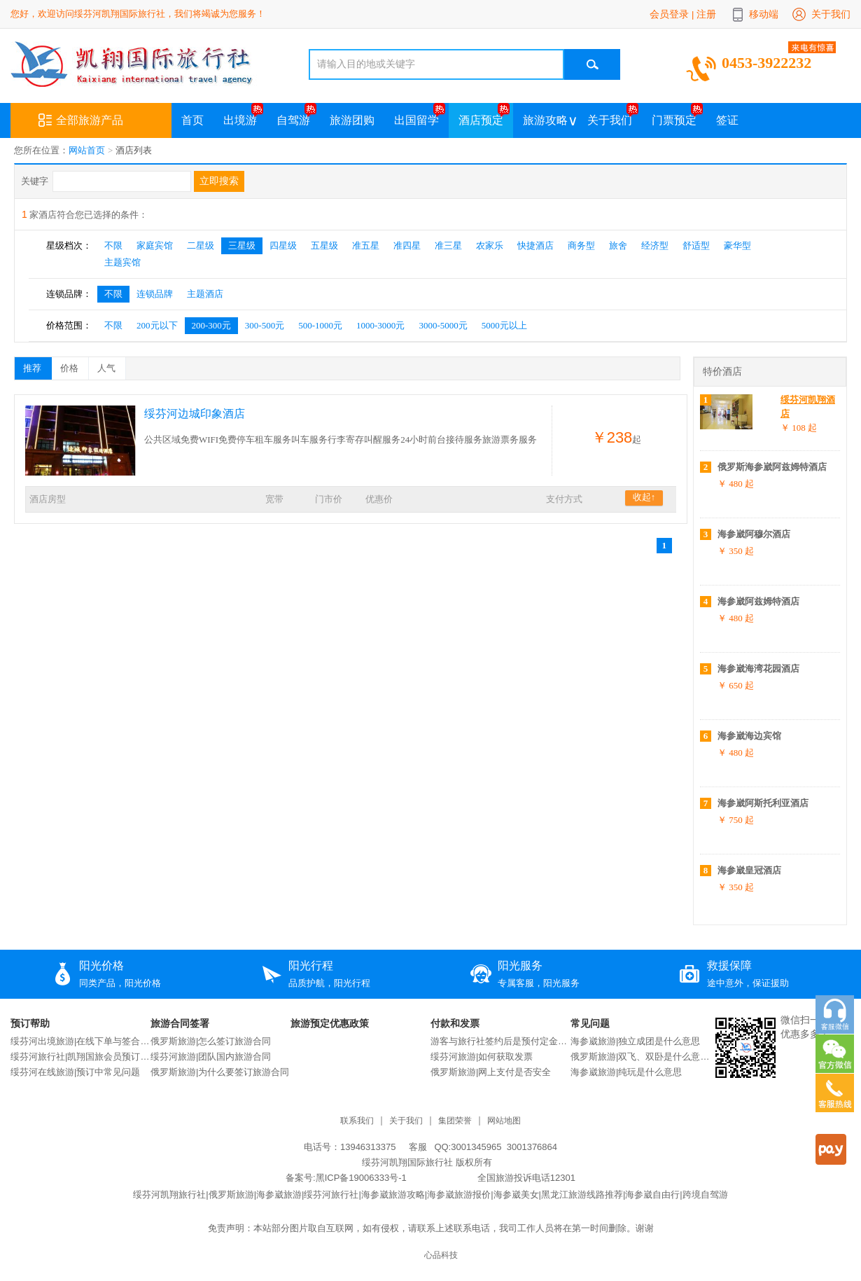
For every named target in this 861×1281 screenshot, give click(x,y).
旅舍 (618, 245)
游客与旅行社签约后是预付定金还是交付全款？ (500, 1041)
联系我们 (357, 1121)
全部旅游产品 (80, 120)
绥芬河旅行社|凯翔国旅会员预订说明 (80, 1056)
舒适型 (696, 245)
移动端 (763, 14)
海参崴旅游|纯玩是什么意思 (626, 1072)
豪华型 (737, 245)
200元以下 (157, 325)
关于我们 (830, 14)
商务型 (581, 245)
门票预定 (674, 120)
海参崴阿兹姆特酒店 (758, 601)
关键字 (34, 181)
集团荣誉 (455, 1121)
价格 (74, 365)
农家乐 (489, 245)
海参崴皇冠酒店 (749, 870)
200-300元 (211, 325)
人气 (111, 365)
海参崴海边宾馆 (749, 735)
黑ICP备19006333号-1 (361, 1177)
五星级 (324, 245)
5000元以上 (504, 325)
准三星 (448, 245)
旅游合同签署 (179, 1023)
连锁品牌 (154, 294)
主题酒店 (205, 294)
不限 (113, 245)
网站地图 (504, 1121)
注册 (706, 14)
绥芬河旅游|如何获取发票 (481, 1056)
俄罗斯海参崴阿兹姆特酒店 (772, 467)
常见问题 (590, 1023)
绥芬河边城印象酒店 (194, 414)
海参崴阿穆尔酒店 (754, 534)
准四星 (407, 245)
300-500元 (264, 325)
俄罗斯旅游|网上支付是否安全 (490, 1072)
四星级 (283, 245)
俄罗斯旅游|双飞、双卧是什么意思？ (640, 1056)
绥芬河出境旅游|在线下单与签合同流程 (80, 1041)
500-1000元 (320, 325)
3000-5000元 (443, 325)
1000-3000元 (380, 325)
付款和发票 (454, 1023)
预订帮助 (30, 1023)
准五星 (365, 245)
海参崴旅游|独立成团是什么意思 (635, 1041)
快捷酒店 (535, 245)
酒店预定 (480, 120)
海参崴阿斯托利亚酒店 (763, 803)
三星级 (241, 245)
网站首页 (87, 150)
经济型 (654, 245)
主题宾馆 (122, 262)
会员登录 (669, 14)
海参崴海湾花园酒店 (758, 668)
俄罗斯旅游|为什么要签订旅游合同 (219, 1072)
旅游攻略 (545, 120)
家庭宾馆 (154, 245)
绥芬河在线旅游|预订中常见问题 (75, 1072)
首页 (192, 120)
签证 (727, 120)
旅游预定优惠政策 (329, 1023)
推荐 (37, 365)
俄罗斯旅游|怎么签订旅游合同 (210, 1041)
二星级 (200, 245)
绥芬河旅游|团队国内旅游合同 (210, 1056)
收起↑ (644, 497)
